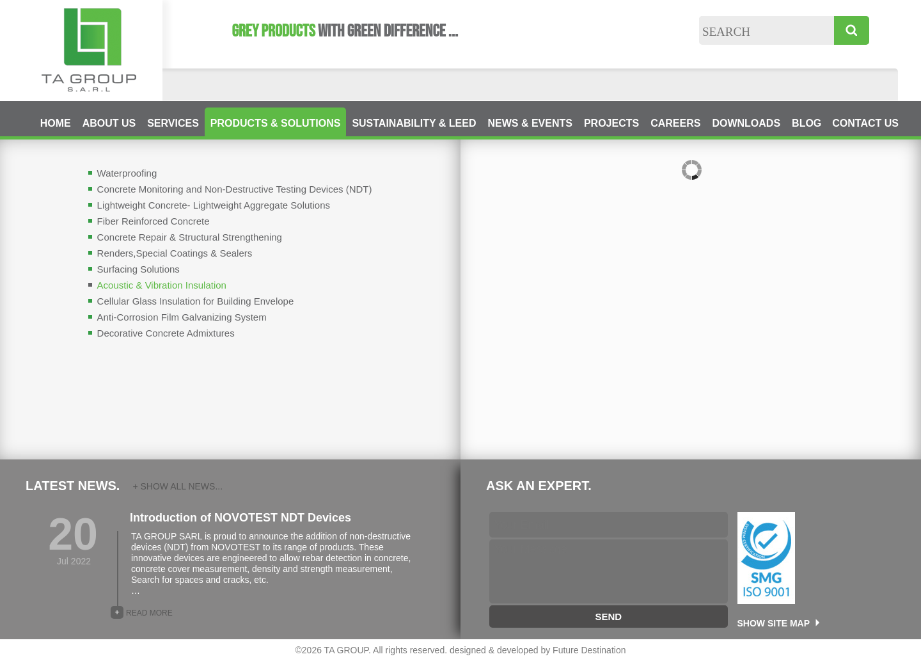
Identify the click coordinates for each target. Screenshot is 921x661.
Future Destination (589, 650)
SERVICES (173, 123)
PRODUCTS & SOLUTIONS (275, 123)
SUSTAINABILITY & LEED (414, 123)
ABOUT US (109, 123)
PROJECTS (611, 123)
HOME (55, 123)
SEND (608, 616)
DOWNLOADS (746, 123)
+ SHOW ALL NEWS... (177, 486)
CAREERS (675, 123)
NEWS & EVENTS (529, 123)
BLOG (806, 123)
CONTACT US (865, 123)
